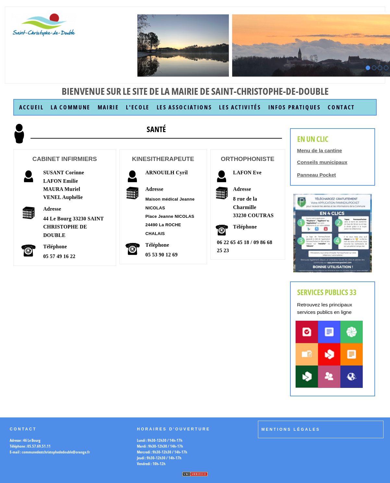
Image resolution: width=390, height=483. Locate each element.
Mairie (108, 107)
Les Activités (240, 107)
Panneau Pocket (316, 175)
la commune (71, 107)
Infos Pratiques (294, 107)
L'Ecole (138, 107)
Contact (341, 107)
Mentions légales (291, 429)
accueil (31, 107)
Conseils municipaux (322, 162)
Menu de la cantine (319, 150)
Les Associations (184, 107)
